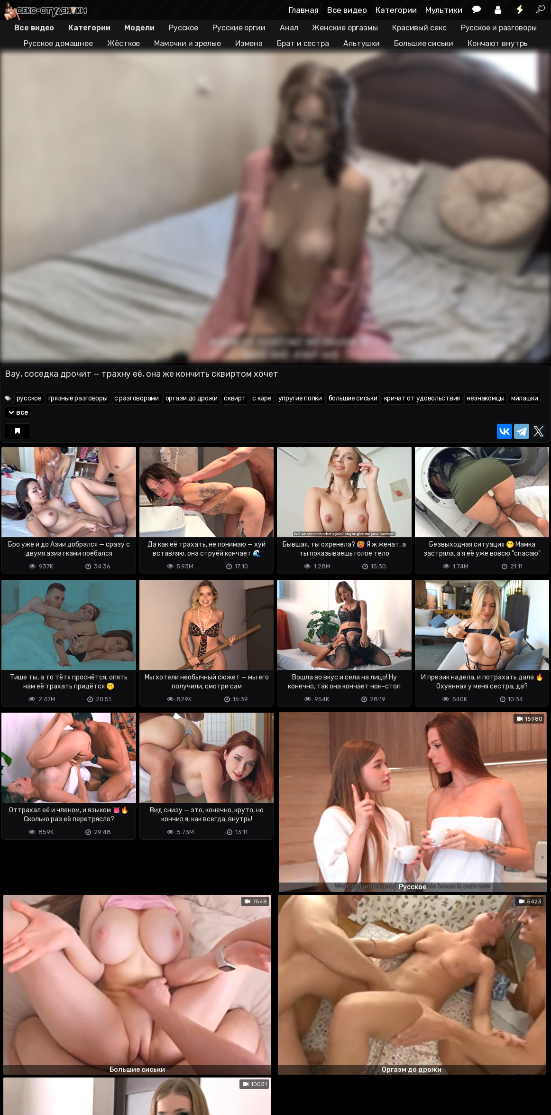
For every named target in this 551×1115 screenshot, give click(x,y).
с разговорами (136, 398)
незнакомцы (486, 398)
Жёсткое (123, 43)
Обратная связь (98, 1085)
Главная (304, 10)
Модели (139, 27)
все (17, 413)
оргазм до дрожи (191, 398)
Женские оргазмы (345, 27)
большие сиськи (353, 398)
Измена (249, 43)
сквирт (235, 398)
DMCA (15, 1085)
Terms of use (48, 1085)
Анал (289, 27)
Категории (396, 10)
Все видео (347, 10)
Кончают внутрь (498, 43)
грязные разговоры (78, 398)
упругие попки (300, 398)
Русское (183, 27)
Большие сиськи (423, 43)
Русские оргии (239, 27)
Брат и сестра (303, 43)
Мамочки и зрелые (187, 43)
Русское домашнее (58, 43)
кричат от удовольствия (422, 398)
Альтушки (361, 43)
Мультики (443, 10)
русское (29, 398)
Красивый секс (419, 27)
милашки (524, 398)
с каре (261, 398)
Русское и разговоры (499, 27)
